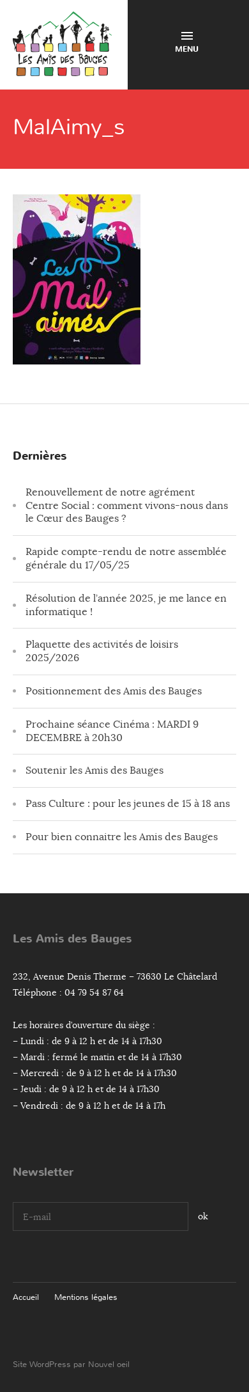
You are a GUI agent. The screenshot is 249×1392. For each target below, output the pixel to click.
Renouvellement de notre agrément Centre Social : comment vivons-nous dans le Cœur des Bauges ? (127, 506)
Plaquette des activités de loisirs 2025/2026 (102, 651)
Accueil (26, 1297)
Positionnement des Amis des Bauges (114, 691)
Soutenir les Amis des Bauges (94, 770)
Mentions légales (85, 1297)
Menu (187, 43)
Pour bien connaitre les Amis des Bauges (122, 837)
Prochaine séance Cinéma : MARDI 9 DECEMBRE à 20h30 (112, 731)
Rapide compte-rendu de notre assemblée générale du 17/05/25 (126, 558)
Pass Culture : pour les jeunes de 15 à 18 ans (128, 803)
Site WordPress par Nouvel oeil (71, 1364)
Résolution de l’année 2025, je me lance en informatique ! (126, 605)
